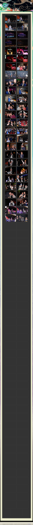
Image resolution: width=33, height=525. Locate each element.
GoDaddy (29, 524)
